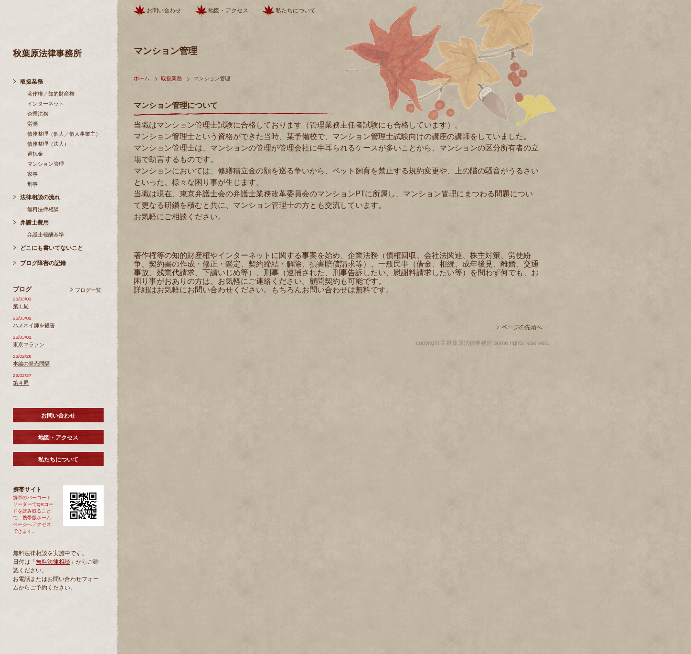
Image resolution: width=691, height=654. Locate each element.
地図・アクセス (58, 437)
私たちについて (58, 459)
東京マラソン (28, 344)
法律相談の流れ (40, 197)
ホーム (141, 78)
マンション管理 (45, 164)
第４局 (21, 383)
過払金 (35, 154)
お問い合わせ (58, 415)
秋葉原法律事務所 (47, 53)
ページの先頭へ (522, 327)
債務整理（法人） (48, 144)
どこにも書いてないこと (51, 248)
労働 (32, 124)
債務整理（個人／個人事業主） (64, 134)
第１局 (21, 306)
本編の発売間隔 (31, 363)
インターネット (45, 104)
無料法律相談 (43, 209)
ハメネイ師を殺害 (34, 325)
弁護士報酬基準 (45, 234)
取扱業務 (31, 81)
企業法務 (37, 114)
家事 (32, 174)
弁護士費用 (34, 222)
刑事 (32, 184)
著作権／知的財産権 (50, 93)
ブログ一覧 (88, 290)
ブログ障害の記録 (43, 263)
